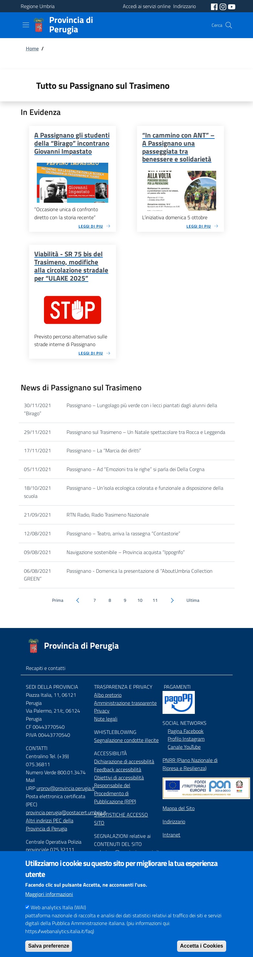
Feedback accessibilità (117, 769)
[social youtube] (232, 6)
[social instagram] (223, 6)
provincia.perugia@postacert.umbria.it (66, 812)
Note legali (105, 719)
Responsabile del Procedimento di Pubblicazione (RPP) (115, 793)
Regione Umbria (38, 6)
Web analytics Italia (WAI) (58, 917)
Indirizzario (174, 821)
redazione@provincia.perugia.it (126, 852)
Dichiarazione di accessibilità (124, 761)
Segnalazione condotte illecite (126, 740)
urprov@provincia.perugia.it (66, 788)
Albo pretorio (107, 695)
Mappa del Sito (179, 808)
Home (32, 48)
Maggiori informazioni (49, 904)
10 (139, 600)
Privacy (102, 711)
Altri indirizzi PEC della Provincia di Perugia (49, 824)
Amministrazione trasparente (125, 703)
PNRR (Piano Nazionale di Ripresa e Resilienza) (190, 764)
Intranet (171, 835)
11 (155, 600)
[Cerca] (229, 25)
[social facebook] (214, 6)
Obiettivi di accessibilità (119, 777)
